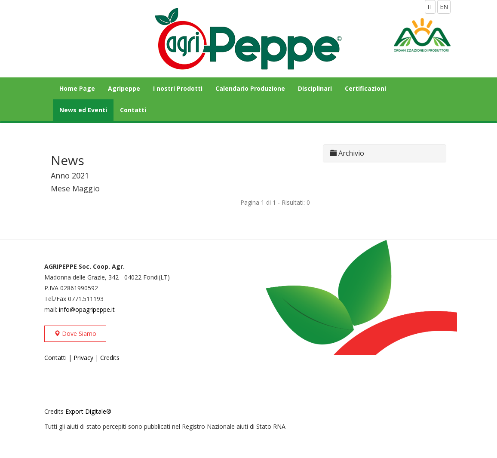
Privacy (83, 357)
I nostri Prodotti (177, 88)
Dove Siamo (75, 333)
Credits (110, 357)
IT (430, 7)
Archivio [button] (347, 153)
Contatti (133, 110)
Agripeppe (124, 88)
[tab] (384, 153)
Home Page (77, 88)
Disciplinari (315, 88)
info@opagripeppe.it (87, 309)
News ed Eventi (83, 110)
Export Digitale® (88, 411)
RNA (279, 426)
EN (444, 7)
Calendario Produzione (250, 88)
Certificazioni (365, 88)
